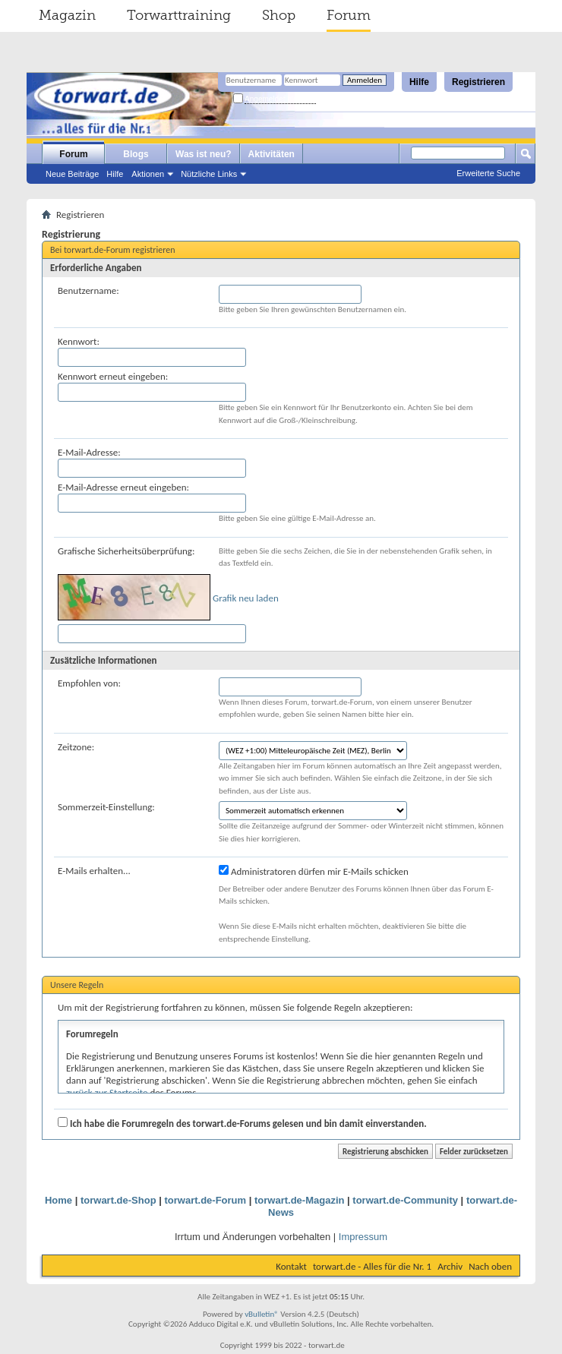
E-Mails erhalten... (94, 870)
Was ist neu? (203, 154)
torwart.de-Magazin (299, 1200)
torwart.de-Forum (205, 1200)
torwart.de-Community (405, 1200)
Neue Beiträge (72, 173)
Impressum (363, 1236)
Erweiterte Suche (488, 173)
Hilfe (419, 82)
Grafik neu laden (246, 598)
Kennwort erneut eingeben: (113, 376)
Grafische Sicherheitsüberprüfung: (126, 551)
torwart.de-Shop (118, 1200)
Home (58, 1200)
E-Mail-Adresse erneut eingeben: (123, 487)
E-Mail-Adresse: (89, 452)
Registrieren (478, 82)
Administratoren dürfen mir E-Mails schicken (314, 871)
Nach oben (490, 1266)
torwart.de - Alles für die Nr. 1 (372, 1266)
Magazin (67, 15)
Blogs (135, 154)
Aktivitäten (271, 154)
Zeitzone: (76, 747)
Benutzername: (88, 290)
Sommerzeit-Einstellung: (106, 807)
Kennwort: (78, 341)
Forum (349, 15)
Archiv (450, 1266)
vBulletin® (262, 1314)
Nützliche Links (209, 173)
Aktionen (147, 173)
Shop (278, 15)
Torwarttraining (179, 15)
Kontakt (291, 1266)
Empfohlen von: (89, 683)
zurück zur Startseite (107, 1092)
